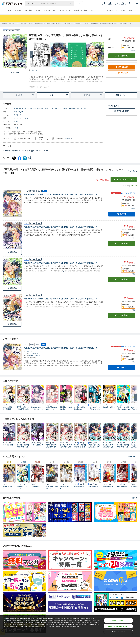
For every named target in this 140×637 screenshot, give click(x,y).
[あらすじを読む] (66, 79)
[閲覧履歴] (123, 3)
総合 (9, 10)
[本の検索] (31, 3)
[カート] (129, 3)
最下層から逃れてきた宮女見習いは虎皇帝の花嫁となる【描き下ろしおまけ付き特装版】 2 (60, 263)
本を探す (79, 3)
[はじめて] (117, 3)
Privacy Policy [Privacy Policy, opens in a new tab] (74, 626)
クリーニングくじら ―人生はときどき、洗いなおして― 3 (94, 408)
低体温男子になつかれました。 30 (52, 408)
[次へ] (31, 54)
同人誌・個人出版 (80, 10)
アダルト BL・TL (111, 10)
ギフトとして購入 (121, 111)
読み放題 (18, 10)
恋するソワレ (18, 115)
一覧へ (134, 498)
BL (92, 10)
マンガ (38, 10)
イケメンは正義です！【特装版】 (8, 408)
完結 (46, 151)
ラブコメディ (37, 151)
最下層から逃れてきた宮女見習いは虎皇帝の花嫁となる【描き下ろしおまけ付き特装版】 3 (60, 227)
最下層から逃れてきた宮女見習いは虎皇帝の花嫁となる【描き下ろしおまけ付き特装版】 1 (60, 299)
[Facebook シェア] (19, 158)
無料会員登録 (122, 67)
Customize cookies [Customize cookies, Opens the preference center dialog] (118, 632)
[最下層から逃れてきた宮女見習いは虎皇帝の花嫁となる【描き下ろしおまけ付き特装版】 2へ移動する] (108, 24)
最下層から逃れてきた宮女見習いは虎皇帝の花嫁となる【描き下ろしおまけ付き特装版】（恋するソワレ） (51, 108)
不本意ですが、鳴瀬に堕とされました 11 (123, 408)
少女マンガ (16, 151)
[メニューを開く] (136, 3)
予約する (121, 214)
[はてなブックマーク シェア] (24, 158)
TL (99, 10)
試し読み (14, 72)
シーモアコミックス (21, 118)
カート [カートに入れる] (122, 243)
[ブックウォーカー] (12, 3)
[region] (70, 626)
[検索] (72, 3)
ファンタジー (26, 151)
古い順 (126, 186)
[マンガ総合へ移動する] (24, 24)
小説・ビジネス (49, 10)
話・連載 (28, 10)
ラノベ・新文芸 (64, 10)
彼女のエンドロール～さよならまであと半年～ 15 (37, 408)
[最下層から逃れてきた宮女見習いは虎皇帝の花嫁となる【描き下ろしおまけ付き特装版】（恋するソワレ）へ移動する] (56, 24)
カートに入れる (122, 56)
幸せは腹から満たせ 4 (109, 408)
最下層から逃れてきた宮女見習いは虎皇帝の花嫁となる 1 (23, 408)
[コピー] (30, 158)
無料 (130, 10)
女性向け (6, 151)
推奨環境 (68, 138)
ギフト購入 (113, 106)
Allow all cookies (118, 620)
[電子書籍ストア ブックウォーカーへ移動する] (10, 24)
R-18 (123, 10)
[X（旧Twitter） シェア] (14, 158)
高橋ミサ (34, 70)
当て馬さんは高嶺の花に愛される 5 (80, 408)
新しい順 (133, 186)
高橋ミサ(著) (18, 112)
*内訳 (133, 50)
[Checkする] (25, 67)
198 (16, 128)
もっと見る (132, 171)
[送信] (72, 3)
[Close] (136, 626)
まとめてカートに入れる (124, 180)
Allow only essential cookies (118, 626)
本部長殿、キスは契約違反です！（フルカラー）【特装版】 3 (66, 408)
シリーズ (59, 95)
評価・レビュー (121, 95)
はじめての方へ (122, 73)
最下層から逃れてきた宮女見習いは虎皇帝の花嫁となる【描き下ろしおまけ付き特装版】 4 (60, 194)
